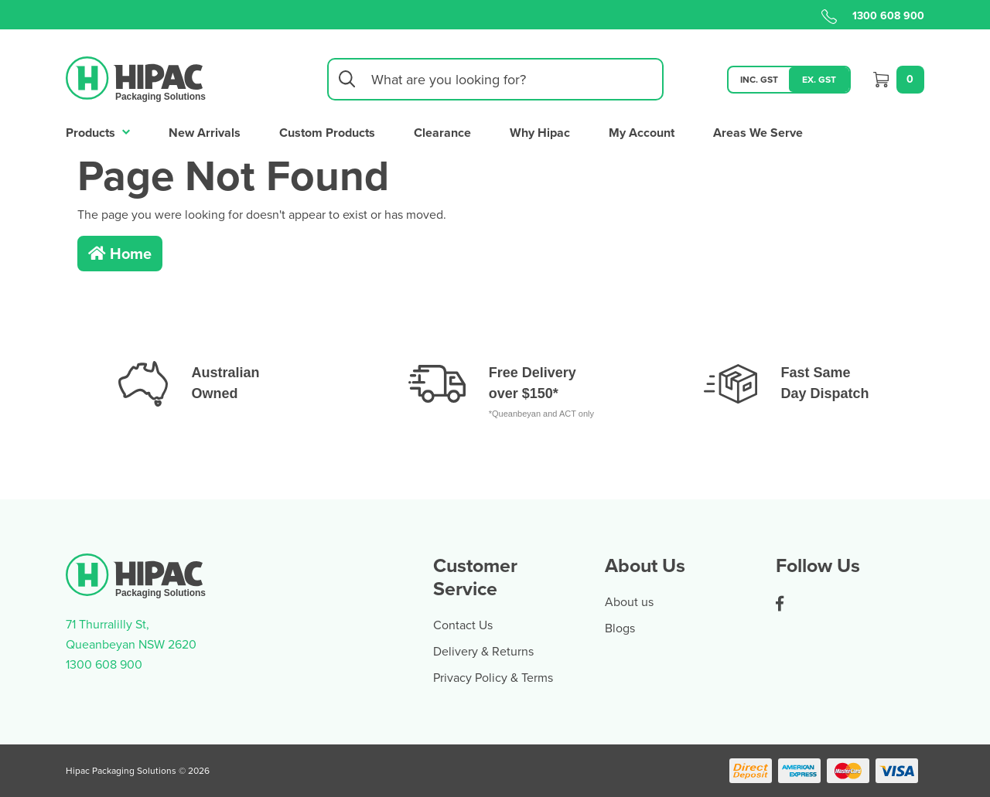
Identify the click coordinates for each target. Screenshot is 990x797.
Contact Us (463, 624)
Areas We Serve (758, 132)
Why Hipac (540, 132)
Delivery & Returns (483, 650)
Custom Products (327, 132)
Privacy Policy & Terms (493, 677)
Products (98, 131)
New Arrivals (205, 132)
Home (120, 253)
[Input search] (495, 79)
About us (629, 601)
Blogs (620, 627)
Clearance (442, 132)
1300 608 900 (872, 15)
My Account (641, 132)
